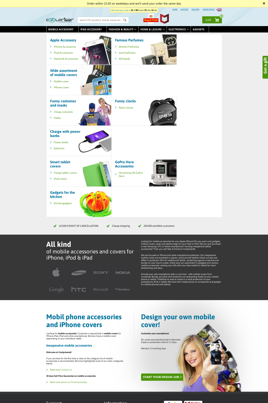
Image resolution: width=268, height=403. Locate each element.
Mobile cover (178, 50)
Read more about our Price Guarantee (68, 291)
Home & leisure (151, 29)
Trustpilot (111, 332)
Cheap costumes (63, 81)
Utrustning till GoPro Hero (124, 113)
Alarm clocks (119, 77)
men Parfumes (120, 56)
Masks (57, 87)
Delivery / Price (114, 330)
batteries (176, 87)
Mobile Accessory (61, 29)
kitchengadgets (180, 111)
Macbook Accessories (60, 60)
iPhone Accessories (65, 46)
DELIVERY (195, 9)
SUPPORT (184, 9)
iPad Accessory (91, 29)
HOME (174, 9)
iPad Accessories (63, 52)
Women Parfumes (122, 50)
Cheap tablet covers (65, 111)
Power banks (178, 81)
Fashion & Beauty (121, 29)
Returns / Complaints (117, 335)
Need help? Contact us (61, 278)
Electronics (177, 29)
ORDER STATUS (208, 9)
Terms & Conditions (116, 324)
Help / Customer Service (118, 327)
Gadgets (198, 29)
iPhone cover (178, 56)
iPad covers (60, 117)
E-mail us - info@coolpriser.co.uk (67, 336)
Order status (113, 321)
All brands (117, 62)
